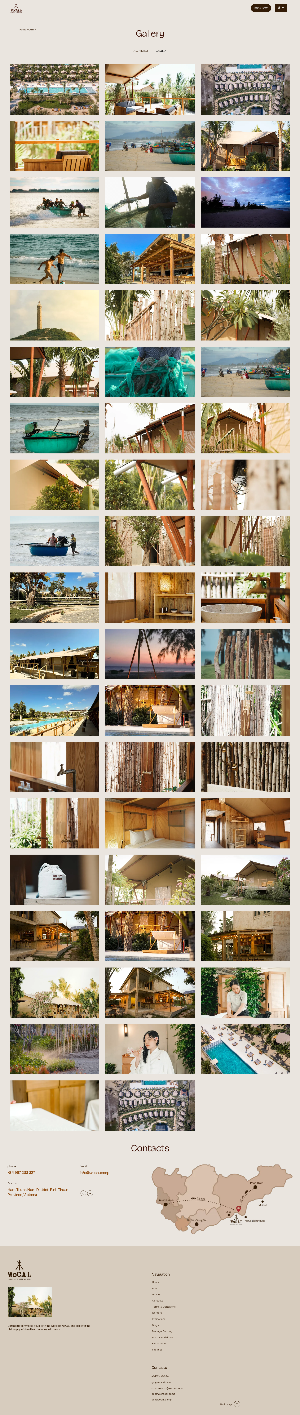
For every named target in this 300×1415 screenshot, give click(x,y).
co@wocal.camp (162, 1399)
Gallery (161, 51)
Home (155, 1282)
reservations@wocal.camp (167, 1388)
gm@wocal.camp (162, 1382)
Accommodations (162, 1337)
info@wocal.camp (94, 1172)
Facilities (157, 1349)
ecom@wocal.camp (163, 1393)
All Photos (141, 51)
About (155, 1288)
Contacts (157, 1300)
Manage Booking (162, 1331)
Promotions (158, 1318)
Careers (157, 1312)
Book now (260, 8)
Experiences (159, 1343)
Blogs (155, 1325)
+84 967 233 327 (21, 1172)
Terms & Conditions (164, 1306)
